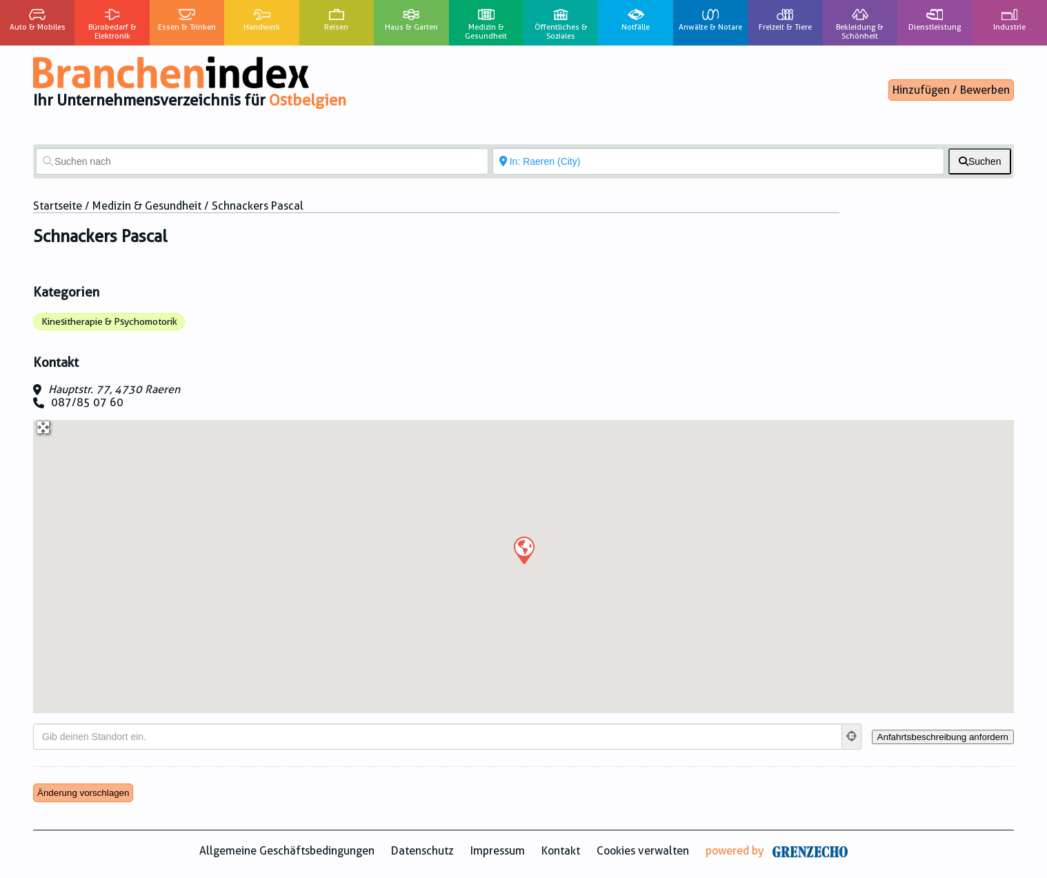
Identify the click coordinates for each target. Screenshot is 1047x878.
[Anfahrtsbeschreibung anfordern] (943, 737)
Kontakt (560, 850)
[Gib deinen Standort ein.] (437, 737)
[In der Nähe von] (718, 161)
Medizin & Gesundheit (146, 205)
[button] (523, 549)
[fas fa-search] (979, 161)
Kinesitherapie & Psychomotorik (109, 321)
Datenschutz (422, 850)
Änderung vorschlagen (83, 793)
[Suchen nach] (262, 161)
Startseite (57, 205)
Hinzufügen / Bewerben (951, 90)
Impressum (497, 850)
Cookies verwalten (643, 850)
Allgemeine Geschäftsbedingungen (287, 850)
